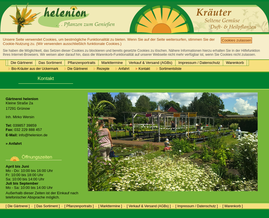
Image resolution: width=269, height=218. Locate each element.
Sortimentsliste (169, 69)
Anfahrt (122, 69)
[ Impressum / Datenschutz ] (197, 206)
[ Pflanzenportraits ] (78, 206)
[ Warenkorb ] (233, 206)
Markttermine (112, 63)
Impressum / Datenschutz (199, 63)
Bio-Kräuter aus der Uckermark (33, 69)
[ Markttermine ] (110, 206)
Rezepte (101, 69)
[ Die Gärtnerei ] (18, 206)
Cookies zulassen (236, 40)
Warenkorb (235, 63)
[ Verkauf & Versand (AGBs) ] (149, 206)
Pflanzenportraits (81, 63)
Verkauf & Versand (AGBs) (150, 63)
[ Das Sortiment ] (46, 206)
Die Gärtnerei (22, 63)
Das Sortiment (50, 63)
